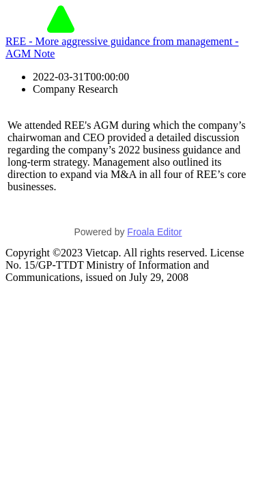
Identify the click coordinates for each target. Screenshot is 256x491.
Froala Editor (154, 231)
